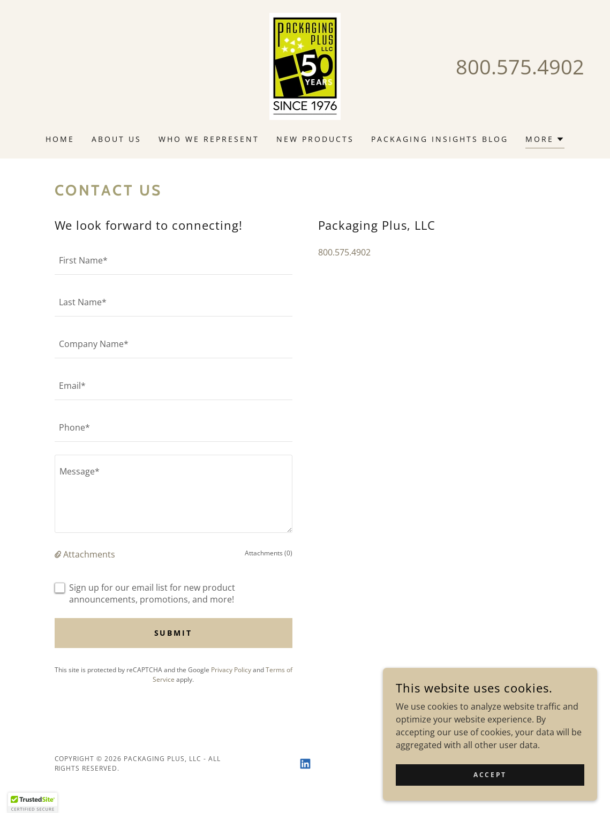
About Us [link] (116, 139)
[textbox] (173, 260)
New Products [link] (315, 139)
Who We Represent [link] (209, 139)
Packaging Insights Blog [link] (439, 139)
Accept (489, 789)
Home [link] (60, 139)
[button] (544, 140)
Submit (173, 633)
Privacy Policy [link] (231, 669)
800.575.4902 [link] (520, 66)
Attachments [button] (89, 554)
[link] (305, 65)
